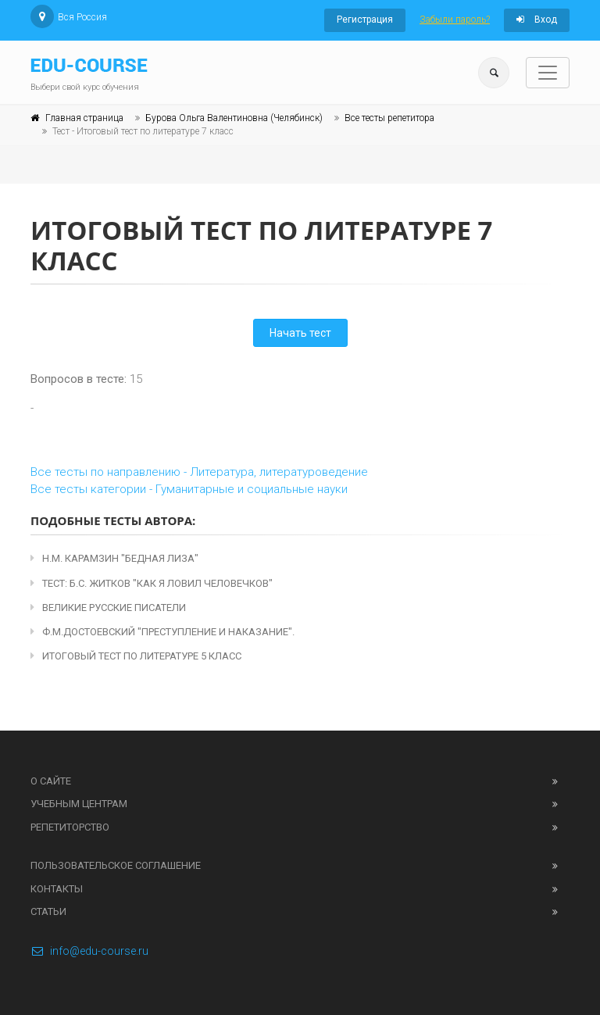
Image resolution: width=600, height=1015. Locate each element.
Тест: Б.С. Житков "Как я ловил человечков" (151, 583)
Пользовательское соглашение (115, 865)
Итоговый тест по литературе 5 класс (135, 656)
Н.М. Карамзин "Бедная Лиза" (114, 558)
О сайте (50, 781)
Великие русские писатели (108, 607)
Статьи (48, 911)
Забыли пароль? (455, 19)
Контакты (56, 889)
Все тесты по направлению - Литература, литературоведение (199, 472)
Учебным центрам (78, 803)
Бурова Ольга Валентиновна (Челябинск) (234, 118)
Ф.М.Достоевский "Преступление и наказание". (162, 632)
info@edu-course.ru (89, 951)
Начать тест (300, 333)
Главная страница (84, 118)
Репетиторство (69, 827)
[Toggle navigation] (548, 72)
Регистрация (365, 19)
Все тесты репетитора (389, 118)
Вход (536, 19)
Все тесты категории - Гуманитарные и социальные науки (189, 489)
